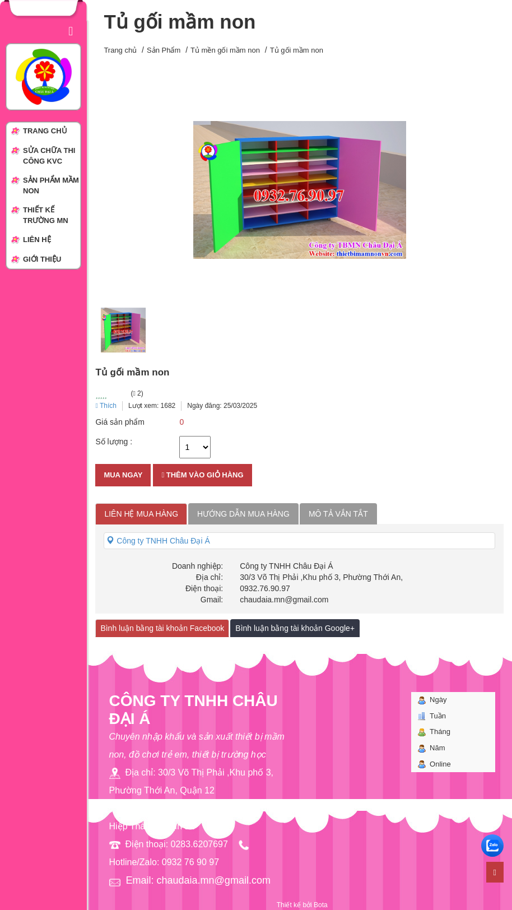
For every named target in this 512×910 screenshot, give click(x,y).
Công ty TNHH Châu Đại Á (158, 540)
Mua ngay (123, 475)
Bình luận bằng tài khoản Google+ (295, 628)
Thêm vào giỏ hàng (202, 475)
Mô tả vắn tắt (338, 513)
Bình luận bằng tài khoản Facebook (162, 628)
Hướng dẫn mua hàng (243, 513)
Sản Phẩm (163, 50)
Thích (106, 406)
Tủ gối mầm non (296, 50)
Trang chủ (120, 50)
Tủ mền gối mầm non (225, 50)
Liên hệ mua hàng (141, 513)
